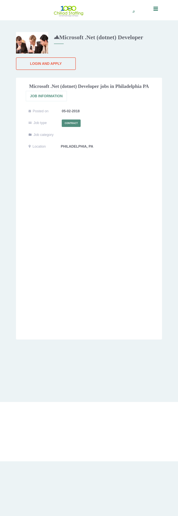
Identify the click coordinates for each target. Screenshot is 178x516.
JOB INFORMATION (46, 96)
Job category (41, 135)
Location (37, 147)
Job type (38, 123)
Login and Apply (46, 64)
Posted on (38, 111)
